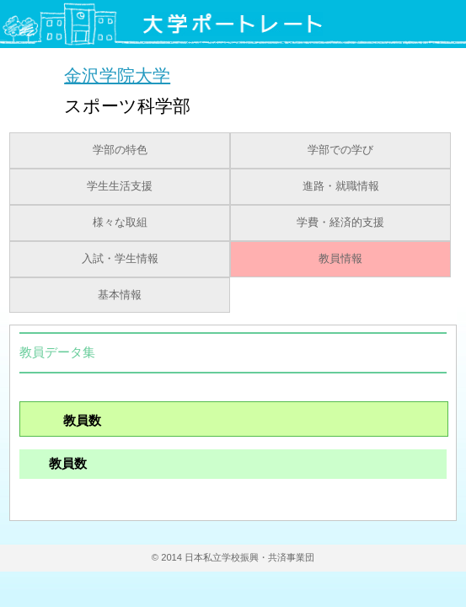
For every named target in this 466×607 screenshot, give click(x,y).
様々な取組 (120, 222)
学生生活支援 (120, 186)
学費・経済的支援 (340, 222)
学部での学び (340, 150)
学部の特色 (120, 150)
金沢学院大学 (117, 74)
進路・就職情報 (341, 186)
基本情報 (120, 295)
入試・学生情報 (120, 259)
